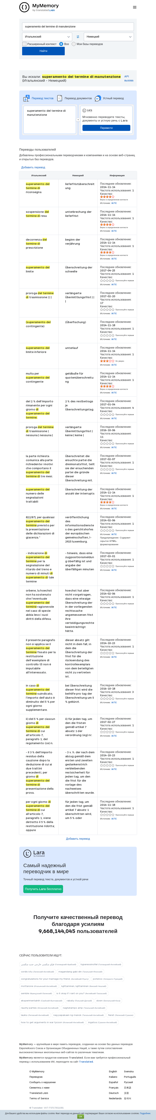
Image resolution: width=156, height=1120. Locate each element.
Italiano (113, 1076)
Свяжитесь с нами (39, 1087)
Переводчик (36, 1076)
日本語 (127, 1087)
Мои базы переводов (87, 44)
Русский (128, 1082)
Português (130, 1076)
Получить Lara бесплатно (43, 889)
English (113, 1071)
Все (64, 44)
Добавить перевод (33, 167)
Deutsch (114, 1093)
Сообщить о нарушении (42, 1082)
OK (80, 1116)
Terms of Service (39, 1098)
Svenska (129, 1071)
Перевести (106, 127)
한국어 (127, 1098)
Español (113, 1082)
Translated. (86, 1061)
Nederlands (115, 1098)
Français (113, 1087)
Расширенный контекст (39, 44)
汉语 (126, 1093)
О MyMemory (36, 1071)
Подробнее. (145, 1113)
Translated (38, 1093)
